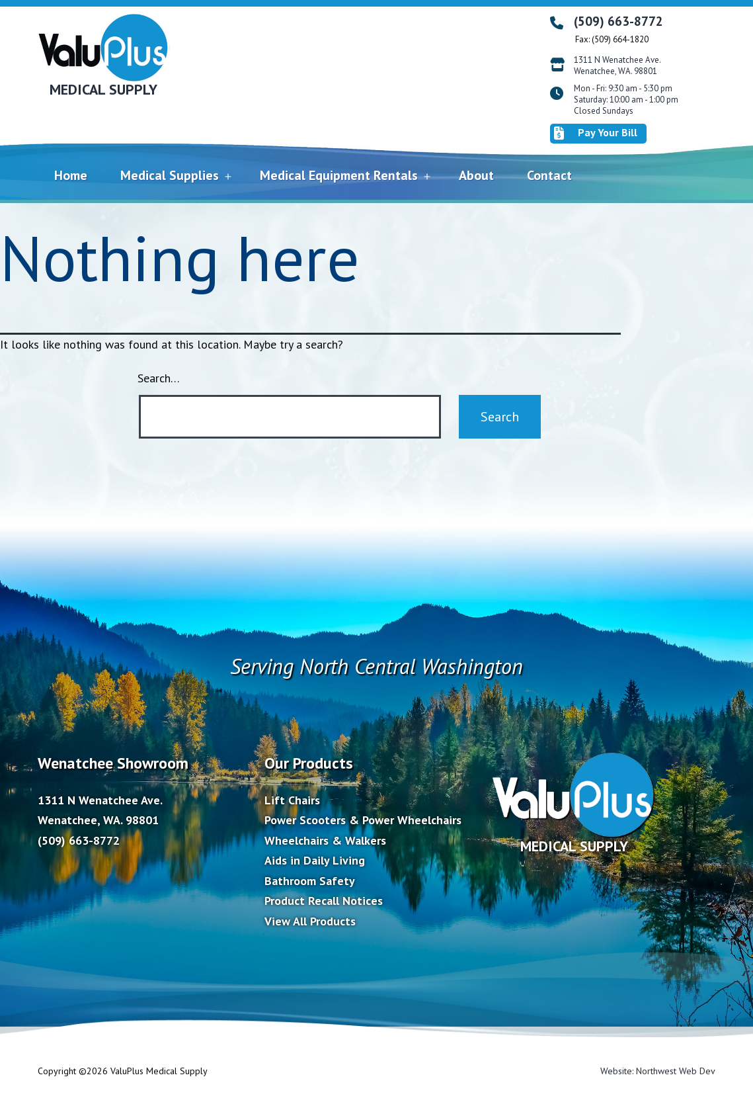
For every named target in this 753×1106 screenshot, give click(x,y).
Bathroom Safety (309, 880)
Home (70, 175)
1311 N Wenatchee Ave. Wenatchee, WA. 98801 (617, 66)
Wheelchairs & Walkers (325, 840)
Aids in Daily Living (314, 860)
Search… (159, 378)
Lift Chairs (292, 800)
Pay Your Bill (595, 133)
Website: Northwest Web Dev (657, 1071)
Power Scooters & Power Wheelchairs (362, 820)
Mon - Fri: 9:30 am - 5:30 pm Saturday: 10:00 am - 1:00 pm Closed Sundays (626, 99)
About (476, 175)
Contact (549, 175)
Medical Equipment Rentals (339, 175)
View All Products (310, 921)
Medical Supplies (169, 175)
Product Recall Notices (323, 900)
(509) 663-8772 (618, 21)
